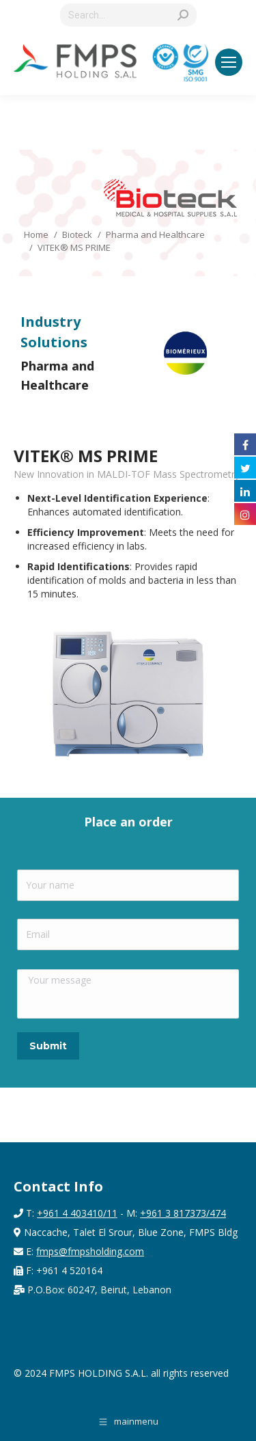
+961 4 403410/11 (77, 1213)
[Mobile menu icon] (228, 62)
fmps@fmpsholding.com (90, 1251)
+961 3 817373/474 (183, 1213)
